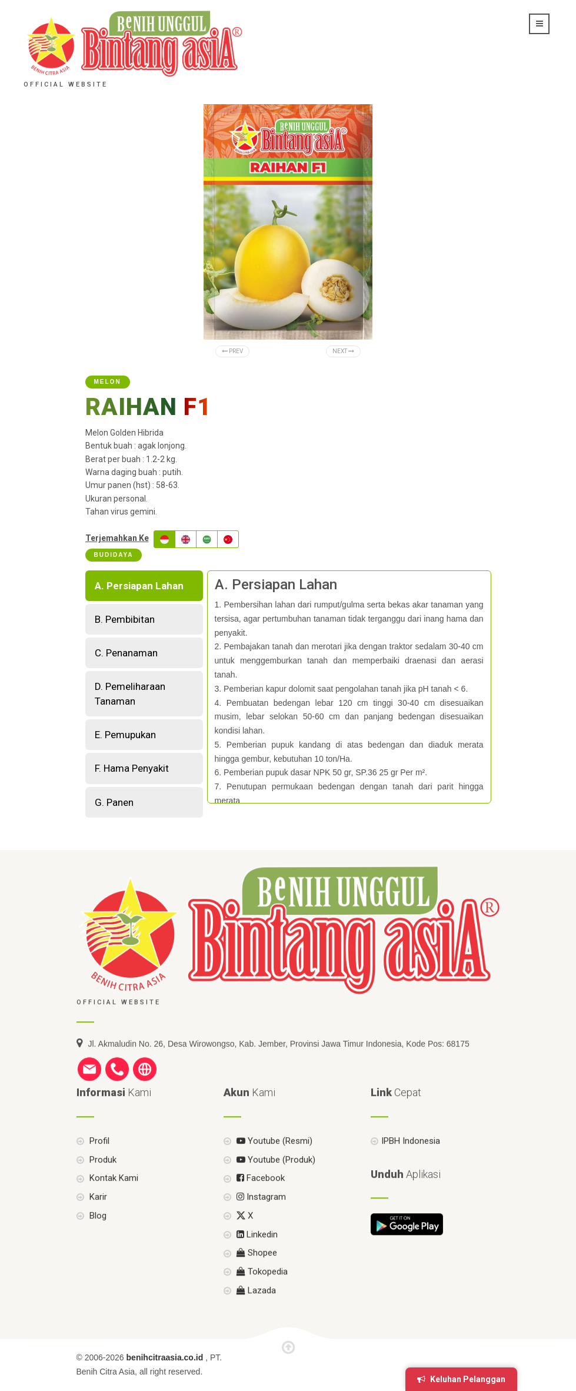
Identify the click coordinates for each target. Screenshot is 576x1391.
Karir (97, 1227)
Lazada (255, 1320)
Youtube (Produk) (274, 1189)
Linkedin (256, 1264)
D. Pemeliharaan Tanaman (130, 693)
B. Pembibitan (125, 619)
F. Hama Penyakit (132, 768)
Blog (96, 1245)
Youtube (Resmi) (273, 1171)
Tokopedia (261, 1302)
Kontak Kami (112, 1208)
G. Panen (114, 802)
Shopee (255, 1283)
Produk (101, 1189)
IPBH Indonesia (410, 1171)
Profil (98, 1171)
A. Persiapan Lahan (139, 586)
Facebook (259, 1208)
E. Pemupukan (125, 735)
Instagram (260, 1227)
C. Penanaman (126, 653)
